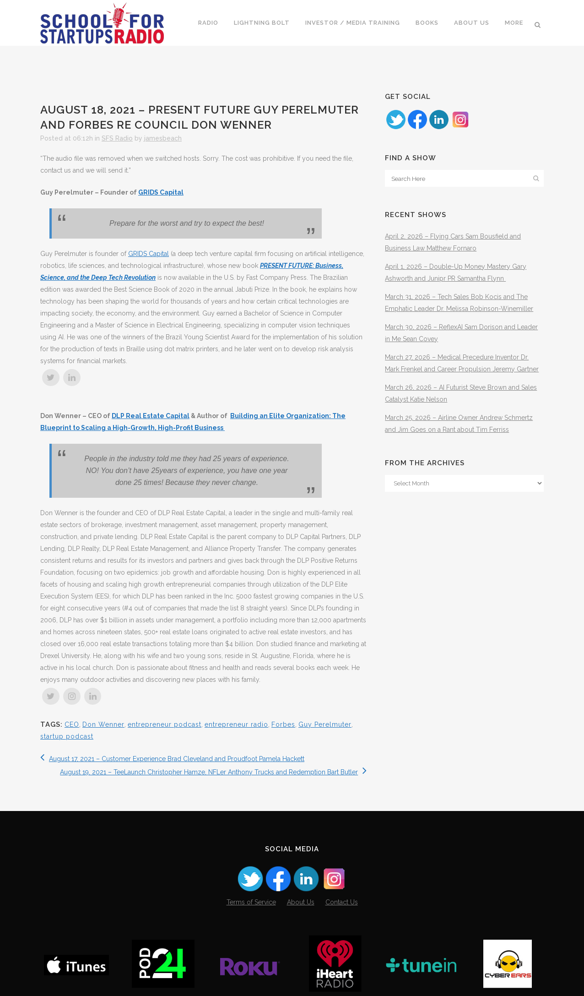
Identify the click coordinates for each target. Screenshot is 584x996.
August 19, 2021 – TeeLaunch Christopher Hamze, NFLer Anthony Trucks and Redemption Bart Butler (213, 772)
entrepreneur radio (236, 724)
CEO (72, 724)
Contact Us (341, 902)
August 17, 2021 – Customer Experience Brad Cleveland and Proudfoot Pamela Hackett (172, 758)
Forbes (283, 724)
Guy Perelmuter (324, 724)
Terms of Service (251, 902)
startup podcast (66, 736)
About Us (300, 902)
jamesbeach (163, 138)
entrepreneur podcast (164, 724)
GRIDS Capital (161, 192)
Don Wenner (103, 724)
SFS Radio (117, 138)
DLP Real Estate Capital (150, 415)
